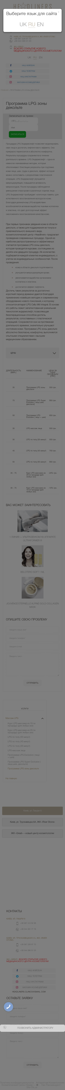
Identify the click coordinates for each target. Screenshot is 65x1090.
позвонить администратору (35, 1028)
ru (31, 24)
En (40, 24)
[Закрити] (58, 12)
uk (23, 24)
